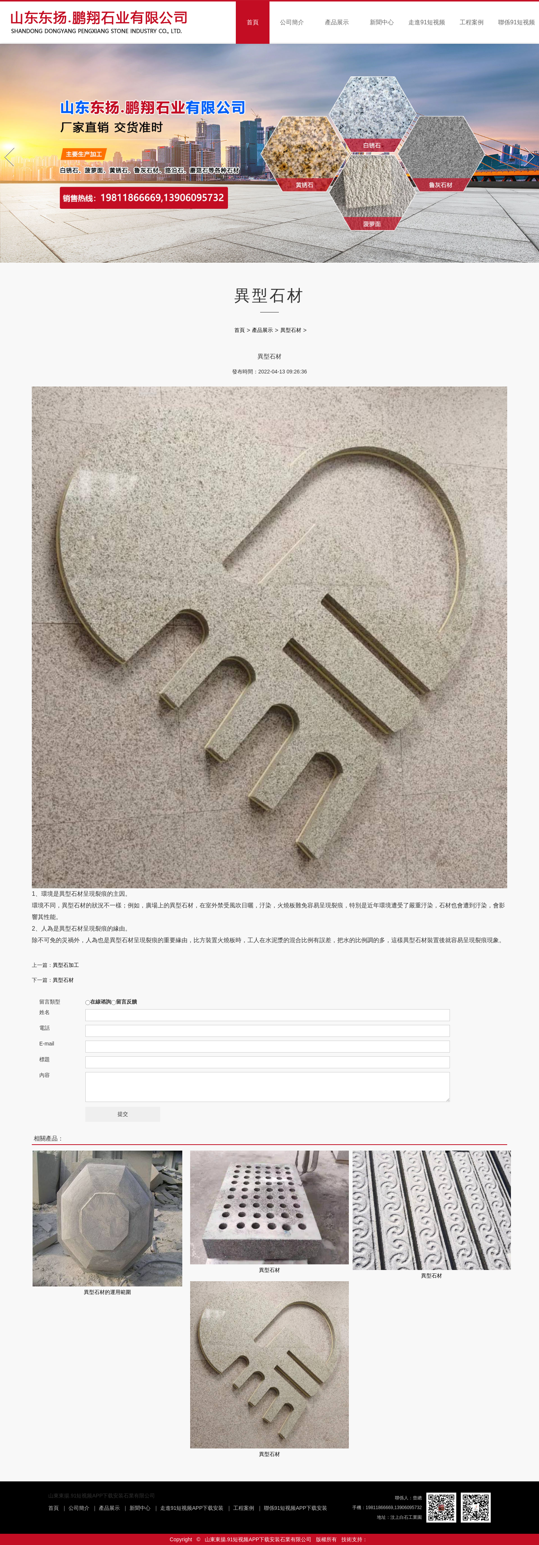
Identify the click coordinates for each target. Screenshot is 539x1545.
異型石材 (290, 330)
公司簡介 (292, 22)
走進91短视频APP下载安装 (192, 1508)
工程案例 (472, 22)
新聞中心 (382, 22)
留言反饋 (126, 1002)
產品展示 (337, 22)
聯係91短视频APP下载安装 (296, 1508)
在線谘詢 (100, 1002)
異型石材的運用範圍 (107, 1292)
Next (525, 145)
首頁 (253, 22)
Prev (5, 145)
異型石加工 (66, 965)
